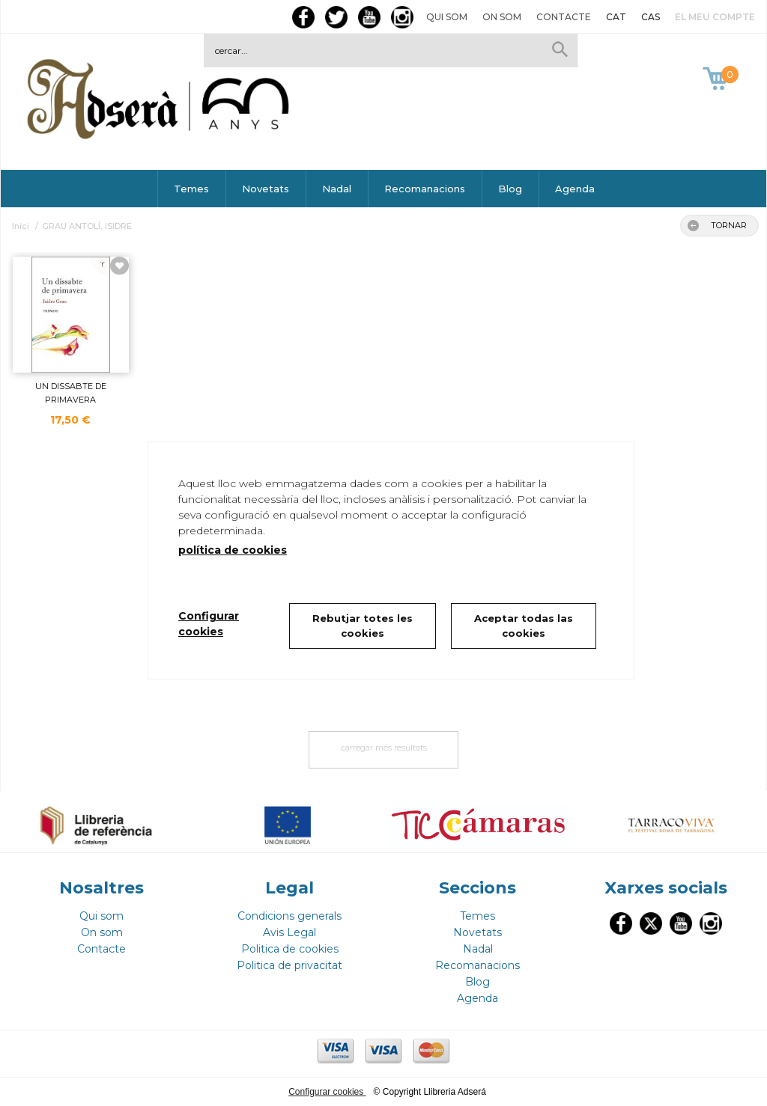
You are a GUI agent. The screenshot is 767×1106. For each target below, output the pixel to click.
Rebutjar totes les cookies (362, 625)
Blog (510, 189)
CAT (616, 16)
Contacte (563, 16)
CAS (650, 16)
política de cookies (232, 550)
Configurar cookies (327, 1092)
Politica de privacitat (289, 965)
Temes (191, 189)
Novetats (265, 189)
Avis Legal (289, 932)
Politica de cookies (290, 949)
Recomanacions (424, 189)
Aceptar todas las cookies (523, 625)
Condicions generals (289, 916)
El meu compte (715, 16)
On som (501, 16)
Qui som (446, 16)
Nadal (336, 189)
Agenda (575, 189)
